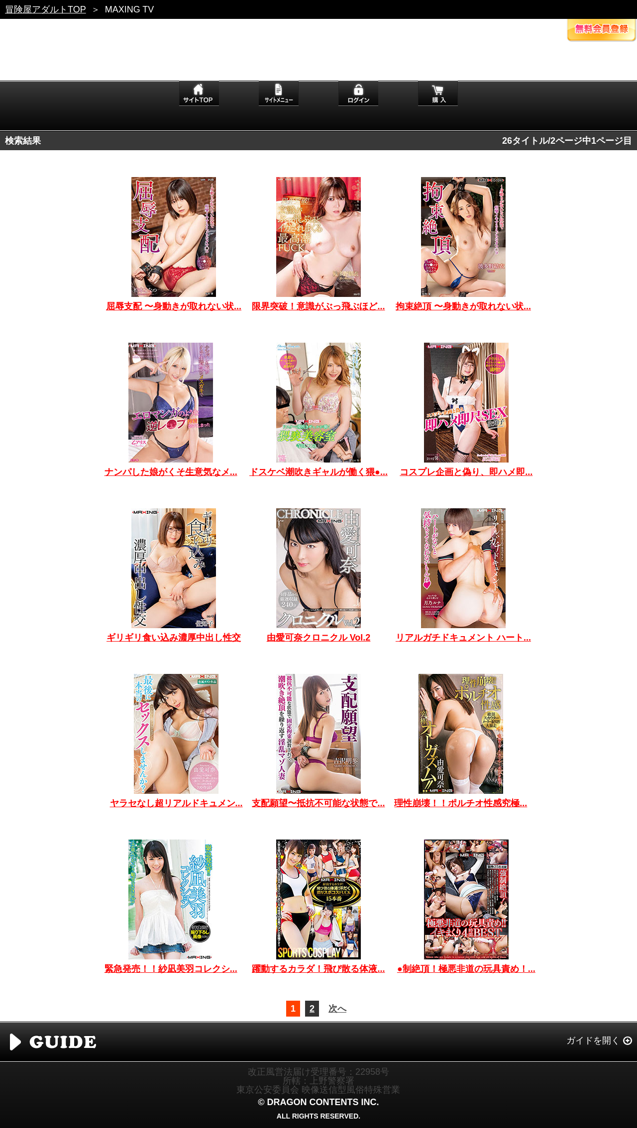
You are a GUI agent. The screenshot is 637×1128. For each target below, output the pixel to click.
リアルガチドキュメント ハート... (463, 638)
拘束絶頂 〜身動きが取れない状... (463, 306)
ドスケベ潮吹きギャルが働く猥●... (318, 472)
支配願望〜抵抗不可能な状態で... (318, 803)
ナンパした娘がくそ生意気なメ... (171, 472)
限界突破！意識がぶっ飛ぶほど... (318, 306)
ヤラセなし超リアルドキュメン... (176, 803)
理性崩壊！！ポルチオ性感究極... (460, 803)
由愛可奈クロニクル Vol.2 (319, 638)
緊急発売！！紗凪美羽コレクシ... (171, 969)
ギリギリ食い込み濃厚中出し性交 (173, 638)
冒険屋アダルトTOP (45, 9)
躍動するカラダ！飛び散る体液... (318, 969)
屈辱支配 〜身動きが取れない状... (173, 306)
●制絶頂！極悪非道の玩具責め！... (466, 969)
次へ (337, 1009)
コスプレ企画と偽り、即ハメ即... (466, 472)
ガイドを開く (593, 1040)
